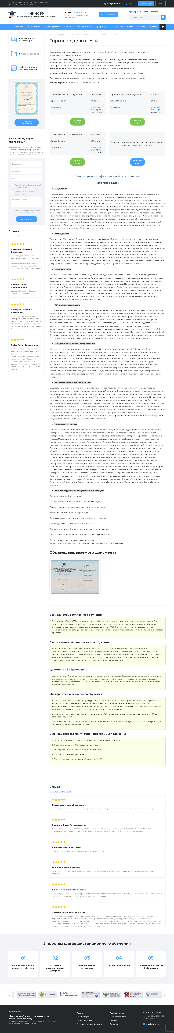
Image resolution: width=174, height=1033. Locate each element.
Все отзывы (54, 791)
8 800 (75, 12)
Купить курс (77, 121)
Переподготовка (52, 27)
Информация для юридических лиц (28, 68)
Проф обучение (104, 27)
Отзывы (141, 27)
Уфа (130, 3)
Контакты (153, 27)
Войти (160, 4)
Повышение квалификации (78, 27)
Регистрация (146, 4)
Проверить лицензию (26, 122)
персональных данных (23, 213)
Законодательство (124, 27)
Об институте (33, 27)
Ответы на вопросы (29, 54)
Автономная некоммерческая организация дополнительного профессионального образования (36, 1019)
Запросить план (138, 161)
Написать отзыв (65, 791)
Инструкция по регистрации (26, 39)
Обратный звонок (108, 15)
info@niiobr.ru (114, 3)
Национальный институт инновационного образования (36, 14)
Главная (19, 27)
